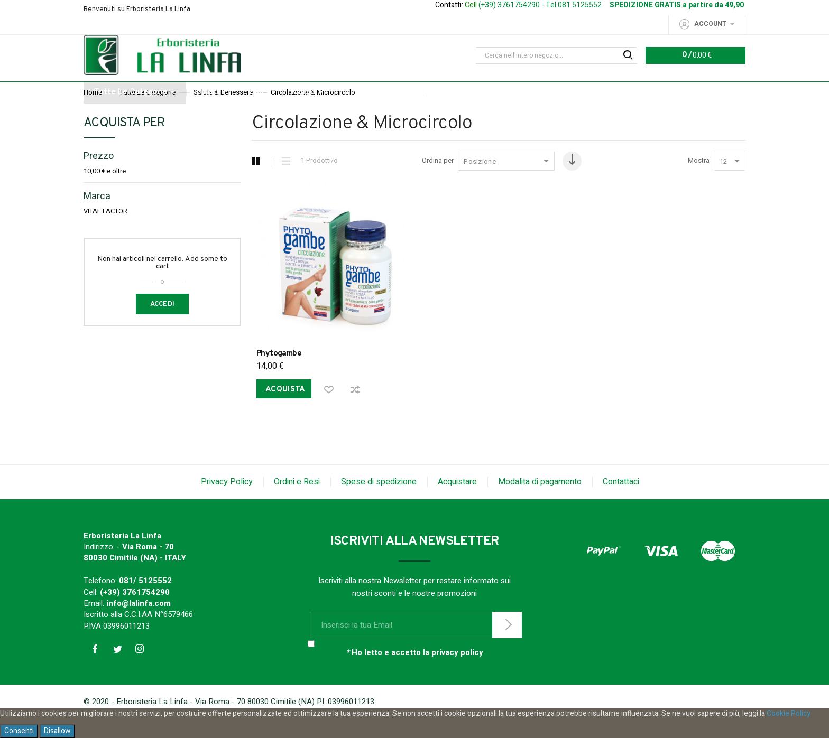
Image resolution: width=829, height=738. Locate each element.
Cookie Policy (788, 713)
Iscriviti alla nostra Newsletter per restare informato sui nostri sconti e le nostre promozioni (414, 606)
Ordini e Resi (297, 500)
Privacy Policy (227, 500)
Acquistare (457, 500)
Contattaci (621, 500)
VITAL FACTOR (105, 233)
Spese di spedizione (379, 500)
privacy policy (457, 671)
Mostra (699, 183)
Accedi (162, 326)
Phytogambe (278, 371)
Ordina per (432, 183)
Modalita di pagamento (540, 500)
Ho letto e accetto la (414, 671)
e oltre (105, 193)
